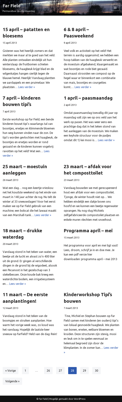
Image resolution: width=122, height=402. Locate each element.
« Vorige (10, 370)
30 (96, 370)
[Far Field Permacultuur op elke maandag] (19, 7)
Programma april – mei (88, 230)
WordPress (80, 399)
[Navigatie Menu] (115, 8)
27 (60, 370)
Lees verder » (26, 87)
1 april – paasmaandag (88, 98)
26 (48, 370)
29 (84, 370)
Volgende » (12, 381)
